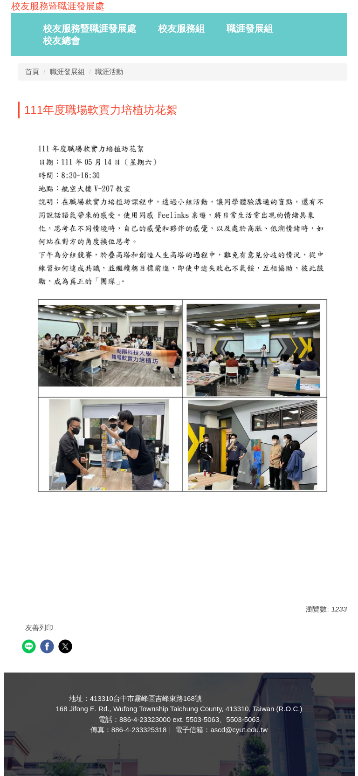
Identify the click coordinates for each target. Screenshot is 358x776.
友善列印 (39, 628)
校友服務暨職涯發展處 (89, 28)
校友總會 (61, 40)
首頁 (32, 72)
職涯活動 (109, 72)
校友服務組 (181, 28)
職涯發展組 (250, 28)
